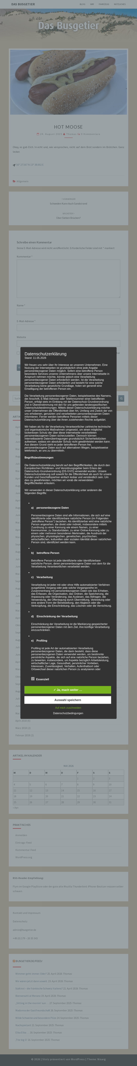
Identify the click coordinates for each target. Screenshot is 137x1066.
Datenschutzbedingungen (68, 713)
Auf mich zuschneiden (68, 707)
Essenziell (40, 679)
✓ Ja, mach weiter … (67, 689)
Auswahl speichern (67, 700)
